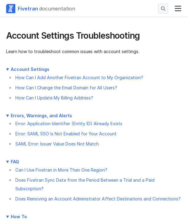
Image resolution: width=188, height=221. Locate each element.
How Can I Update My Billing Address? (54, 97)
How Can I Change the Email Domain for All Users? (66, 87)
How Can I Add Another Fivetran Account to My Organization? (79, 77)
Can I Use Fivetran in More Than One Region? (61, 170)
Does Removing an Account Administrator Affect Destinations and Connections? (98, 198)
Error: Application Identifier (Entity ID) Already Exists (68, 123)
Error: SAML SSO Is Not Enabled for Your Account (66, 133)
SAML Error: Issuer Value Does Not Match (57, 143)
